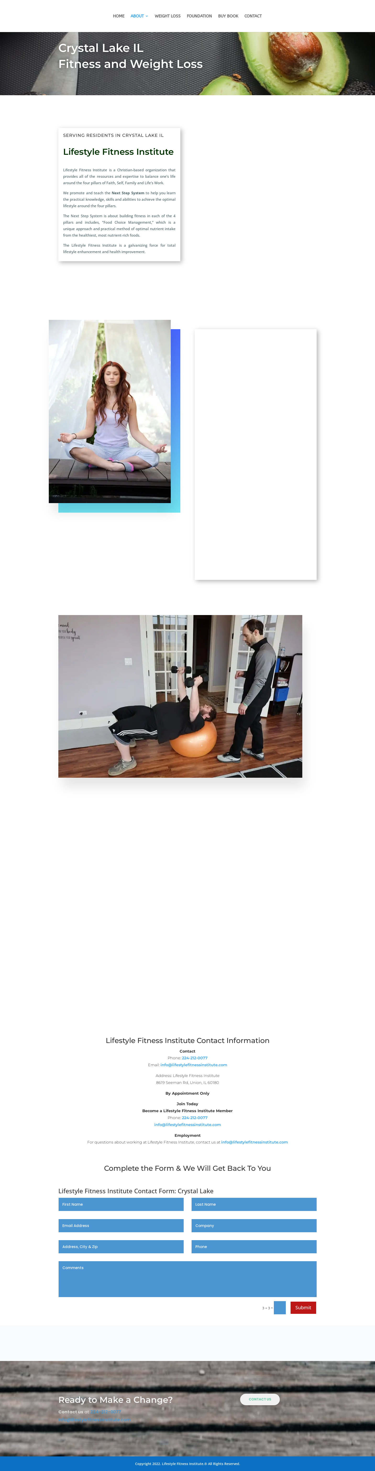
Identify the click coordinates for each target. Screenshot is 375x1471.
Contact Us (260, 1399)
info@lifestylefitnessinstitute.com (193, 1065)
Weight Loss (168, 16)
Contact (253, 16)
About (137, 16)
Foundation (199, 16)
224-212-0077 (195, 1058)
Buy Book (228, 16)
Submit (303, 1307)
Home (118, 16)
